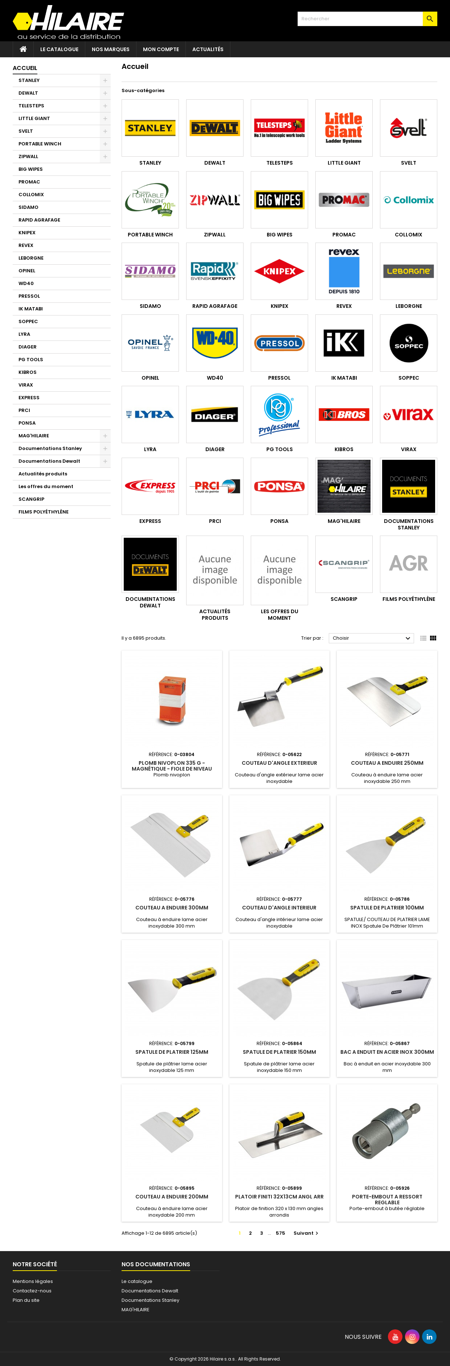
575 (280, 1233)
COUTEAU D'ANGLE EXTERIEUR (279, 763)
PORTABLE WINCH (40, 143)
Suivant (307, 1233)
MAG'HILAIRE (34, 435)
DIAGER (28, 346)
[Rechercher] (367, 19)
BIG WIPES (31, 169)
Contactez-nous (32, 1290)
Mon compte (161, 49)
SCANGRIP (31, 499)
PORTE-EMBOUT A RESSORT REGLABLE (387, 1199)
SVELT (26, 131)
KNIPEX (27, 232)
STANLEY (29, 80)
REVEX (26, 245)
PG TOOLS (31, 359)
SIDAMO (28, 207)
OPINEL (27, 270)
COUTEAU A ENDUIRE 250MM (387, 763)
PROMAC (29, 181)
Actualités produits (43, 473)
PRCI (24, 410)
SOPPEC (28, 321)
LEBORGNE (31, 258)
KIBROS (28, 372)
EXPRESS (29, 397)
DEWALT (28, 93)
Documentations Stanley (50, 448)
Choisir (372, 638)
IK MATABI (31, 308)
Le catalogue (59, 49)
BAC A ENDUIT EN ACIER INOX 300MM (387, 1052)
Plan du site (26, 1300)
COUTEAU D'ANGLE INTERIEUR (279, 907)
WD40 (26, 283)
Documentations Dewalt (49, 461)
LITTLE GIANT (34, 118)
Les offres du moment (46, 486)
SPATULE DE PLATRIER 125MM (171, 1052)
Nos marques (111, 49)
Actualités (208, 49)
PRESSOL (29, 296)
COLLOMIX (31, 194)
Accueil (25, 68)
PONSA (27, 423)
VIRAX (26, 384)
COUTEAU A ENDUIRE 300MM (171, 907)
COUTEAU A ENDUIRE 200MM (171, 1196)
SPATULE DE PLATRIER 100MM (387, 907)
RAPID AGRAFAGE (39, 219)
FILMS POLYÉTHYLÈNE (44, 511)
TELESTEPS (31, 105)
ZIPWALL (28, 156)
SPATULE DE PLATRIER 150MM (279, 1052)
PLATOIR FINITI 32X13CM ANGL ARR (279, 1196)
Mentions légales (33, 1281)
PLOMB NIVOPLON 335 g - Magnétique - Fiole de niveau (172, 765)
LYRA (24, 334)
